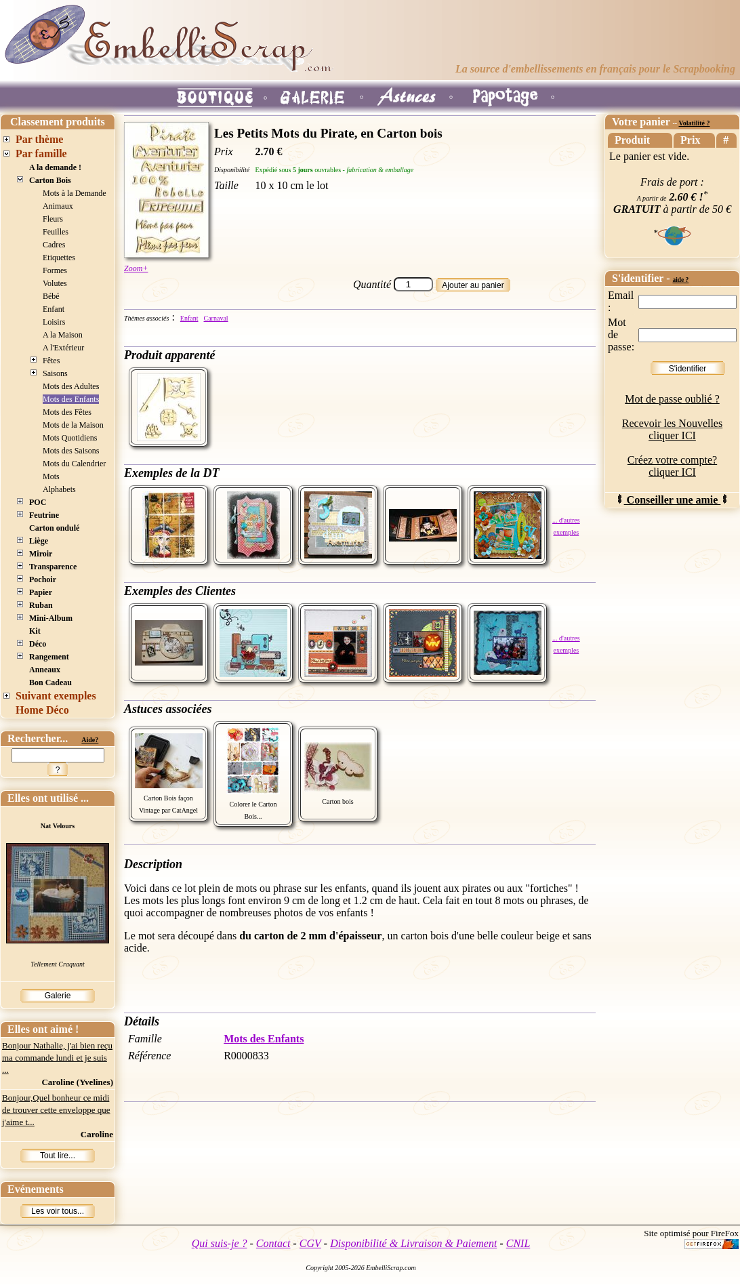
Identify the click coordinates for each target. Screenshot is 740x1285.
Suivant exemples (56, 695)
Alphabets (59, 489)
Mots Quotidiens (70, 438)
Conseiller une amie (672, 500)
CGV (310, 1243)
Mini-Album (51, 618)
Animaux (58, 206)
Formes (55, 270)
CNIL (518, 1243)
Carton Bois (50, 180)
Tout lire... (57, 1155)
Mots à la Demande (74, 193)
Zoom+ (136, 268)
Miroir (40, 553)
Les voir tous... (57, 1211)
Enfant (53, 309)
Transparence (53, 566)
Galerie (58, 995)
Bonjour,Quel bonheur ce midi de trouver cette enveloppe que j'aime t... (56, 1110)
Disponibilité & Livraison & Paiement (413, 1243)
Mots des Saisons (71, 450)
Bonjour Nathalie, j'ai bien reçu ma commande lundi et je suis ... (57, 1057)
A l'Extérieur (63, 347)
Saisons (55, 373)
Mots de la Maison (73, 425)
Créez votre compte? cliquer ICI (672, 466)
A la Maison (63, 335)
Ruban (41, 605)
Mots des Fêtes (67, 412)
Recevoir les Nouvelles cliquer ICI (672, 429)
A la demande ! (55, 167)
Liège (38, 541)
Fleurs (53, 219)
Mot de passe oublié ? (672, 399)
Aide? (89, 739)
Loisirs (54, 322)
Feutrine (44, 515)
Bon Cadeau (50, 682)
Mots (51, 476)
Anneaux (44, 669)
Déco (37, 644)
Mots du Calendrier (74, 463)
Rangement (49, 656)
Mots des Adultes (71, 386)
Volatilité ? (694, 123)
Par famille (41, 153)
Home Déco (42, 710)
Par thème (39, 139)
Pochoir (42, 579)
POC (37, 502)
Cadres (54, 244)
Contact (273, 1243)
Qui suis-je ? (219, 1243)
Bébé (51, 296)
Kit (35, 631)
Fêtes (51, 360)
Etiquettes (59, 257)
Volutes (55, 283)
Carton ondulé (54, 528)
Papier (40, 592)
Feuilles (55, 232)
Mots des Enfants (71, 399)
